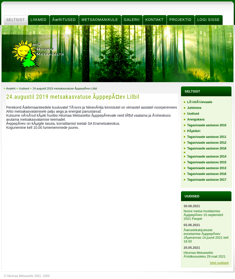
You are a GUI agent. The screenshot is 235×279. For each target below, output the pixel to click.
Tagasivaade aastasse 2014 (206, 156)
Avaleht (11, 88)
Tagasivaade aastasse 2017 (206, 179)
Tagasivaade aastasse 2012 (206, 142)
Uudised (24, 88)
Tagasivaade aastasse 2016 (206, 174)
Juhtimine (194, 108)
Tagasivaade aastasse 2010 (206, 125)
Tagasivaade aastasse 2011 (206, 137)
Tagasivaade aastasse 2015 (206, 162)
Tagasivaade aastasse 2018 (206, 148)
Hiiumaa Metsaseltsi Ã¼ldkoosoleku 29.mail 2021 (205, 254)
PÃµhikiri (193, 131)
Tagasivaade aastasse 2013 (206, 168)
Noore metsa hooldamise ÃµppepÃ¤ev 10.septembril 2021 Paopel (203, 215)
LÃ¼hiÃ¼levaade (199, 102)
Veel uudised (219, 263)
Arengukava (196, 119)
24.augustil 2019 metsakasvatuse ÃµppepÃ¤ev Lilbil (65, 88)
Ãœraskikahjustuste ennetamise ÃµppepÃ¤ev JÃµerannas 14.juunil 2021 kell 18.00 (206, 235)
